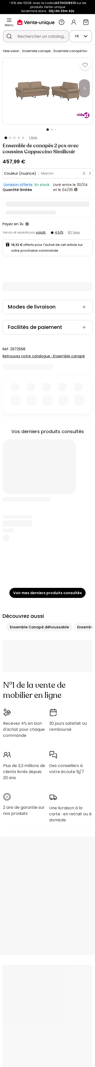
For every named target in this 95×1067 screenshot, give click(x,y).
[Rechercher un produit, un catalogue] (9, 36)
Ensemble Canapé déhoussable (39, 627)
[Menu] (9, 20)
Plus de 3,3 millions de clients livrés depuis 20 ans (24, 772)
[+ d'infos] (76, 189)
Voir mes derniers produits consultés (47, 592)
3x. (22, 223)
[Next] (84, 88)
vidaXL (41, 232)
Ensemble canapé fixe (70, 51)
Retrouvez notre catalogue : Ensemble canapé (44, 356)
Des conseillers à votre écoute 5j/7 (66, 769)
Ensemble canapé (36, 51)
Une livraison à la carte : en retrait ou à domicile (70, 814)
